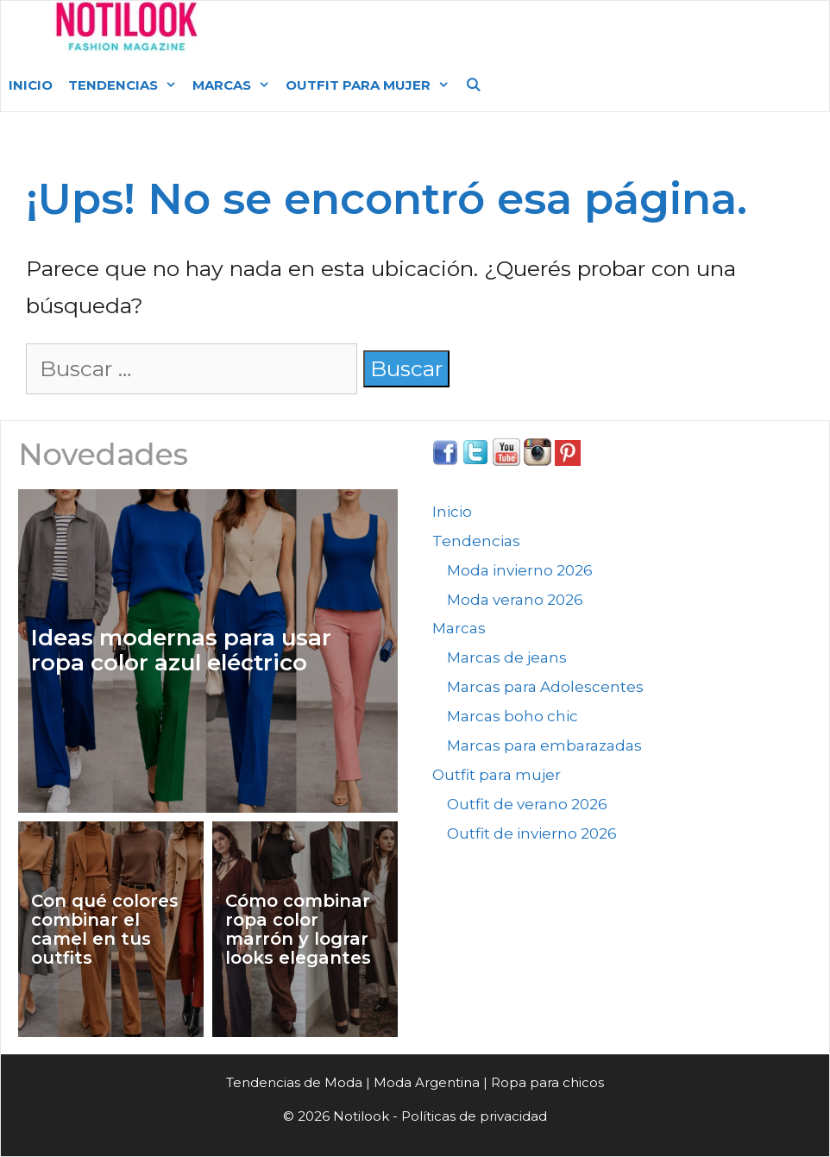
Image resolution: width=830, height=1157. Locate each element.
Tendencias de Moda (294, 1082)
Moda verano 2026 (515, 599)
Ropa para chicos (547, 1082)
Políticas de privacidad (474, 1116)
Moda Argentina (344, 30)
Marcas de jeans (507, 657)
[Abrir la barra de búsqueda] (473, 85)
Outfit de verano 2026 (527, 804)
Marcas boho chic (512, 716)
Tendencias (126, 85)
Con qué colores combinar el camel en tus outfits (105, 929)
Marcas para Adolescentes (545, 686)
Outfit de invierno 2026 (532, 833)
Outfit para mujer (371, 85)
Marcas (235, 85)
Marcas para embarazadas (544, 745)
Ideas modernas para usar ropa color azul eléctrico (181, 650)
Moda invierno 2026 (520, 570)
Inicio (31, 85)
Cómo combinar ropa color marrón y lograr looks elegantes (298, 929)
